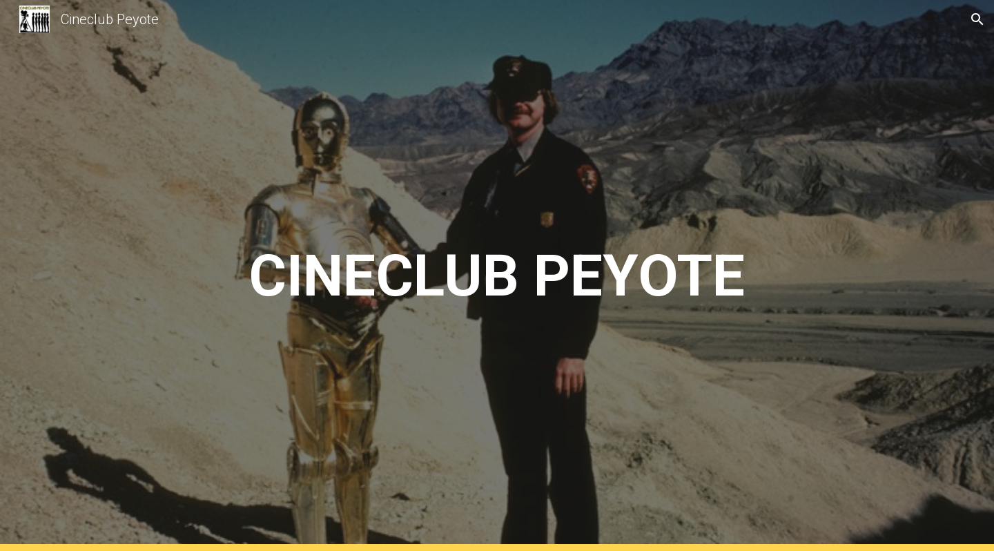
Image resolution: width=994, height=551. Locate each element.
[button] (977, 19)
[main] (496, 276)
